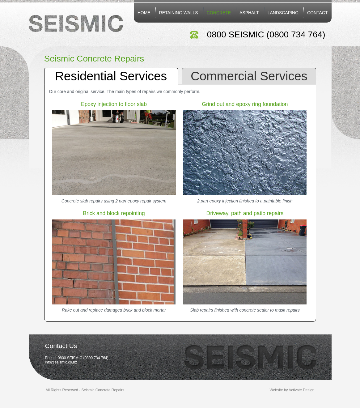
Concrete (219, 12)
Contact (317, 12)
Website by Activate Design (292, 390)
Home (144, 12)
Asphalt (249, 12)
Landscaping (283, 12)
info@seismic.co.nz (61, 362)
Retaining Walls (178, 12)
